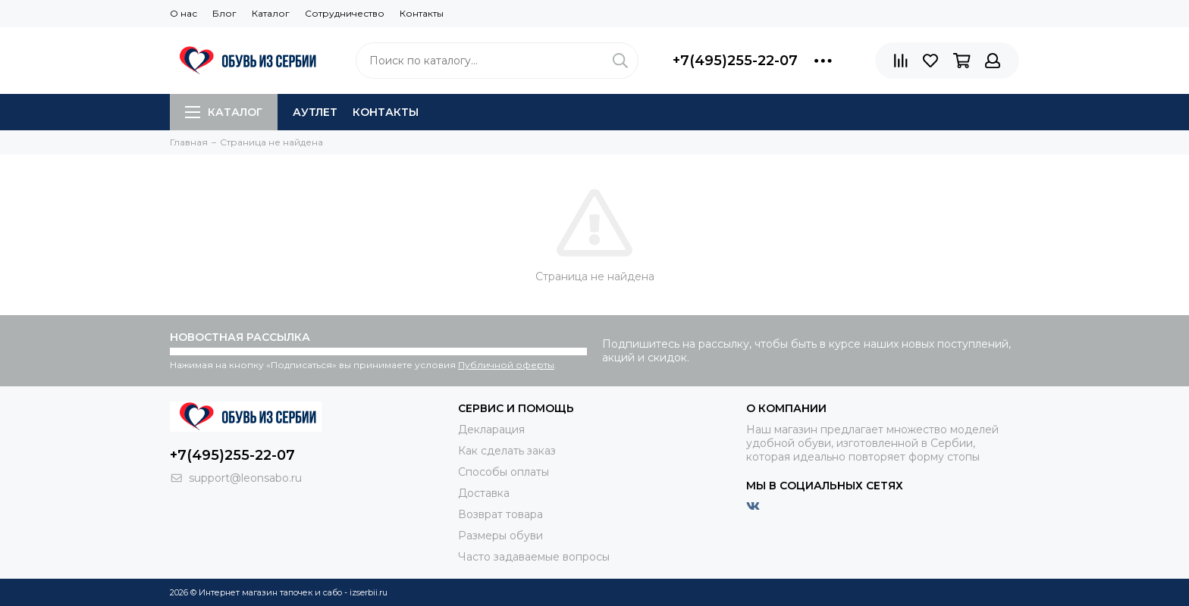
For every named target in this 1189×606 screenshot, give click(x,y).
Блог (224, 13)
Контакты (422, 13)
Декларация (491, 429)
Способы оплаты (503, 472)
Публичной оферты (506, 364)
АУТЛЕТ (315, 112)
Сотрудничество (344, 13)
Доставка (484, 493)
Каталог (271, 13)
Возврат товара (500, 514)
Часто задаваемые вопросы (534, 557)
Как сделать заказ (507, 451)
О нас (183, 13)
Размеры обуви (500, 535)
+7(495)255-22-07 (735, 60)
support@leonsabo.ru (245, 478)
